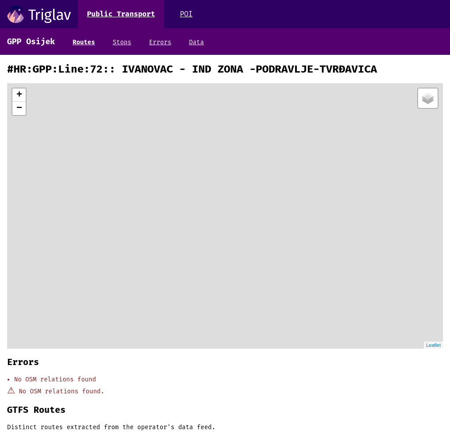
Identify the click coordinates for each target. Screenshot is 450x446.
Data (196, 42)
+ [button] (19, 95)
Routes (84, 42)
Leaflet (433, 345)
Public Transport (121, 14)
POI (186, 14)
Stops (121, 42)
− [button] (19, 108)
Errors (160, 42)
